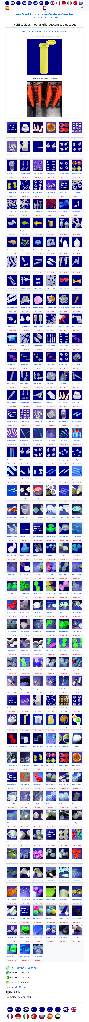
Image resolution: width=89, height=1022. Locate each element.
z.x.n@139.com (18, 987)
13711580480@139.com (23, 967)
